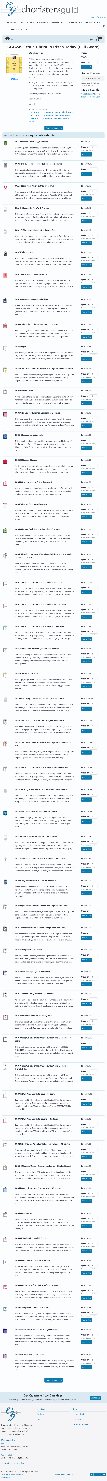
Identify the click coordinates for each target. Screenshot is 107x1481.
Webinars (77, 1419)
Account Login (79, 1414)
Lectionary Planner (80, 1424)
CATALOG (41, 23)
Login (93, 17)
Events (39, 1419)
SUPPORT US (74, 23)
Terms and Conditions (64, 1474)
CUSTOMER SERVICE (16, 29)
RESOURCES (26, 23)
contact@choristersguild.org (13, 1463)
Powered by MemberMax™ (12, 1474)
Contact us (95, 1398)
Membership (42, 1409)
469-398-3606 (6, 1455)
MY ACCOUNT (91, 23)
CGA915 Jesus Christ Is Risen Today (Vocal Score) (49, 115)
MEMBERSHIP (57, 23)
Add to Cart (86, 67)
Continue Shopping (53, 128)
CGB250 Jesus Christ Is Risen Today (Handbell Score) (51, 112)
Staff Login (5, 1477)
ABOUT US (11, 23)
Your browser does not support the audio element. (93, 78)
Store (75, 1409)
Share (14, 79)
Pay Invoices (101, 17)
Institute (40, 1414)
